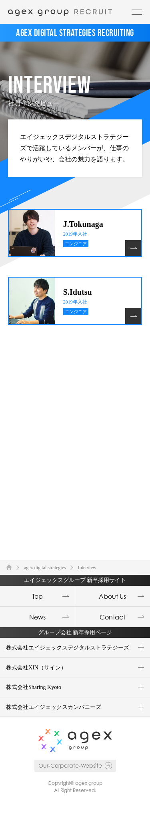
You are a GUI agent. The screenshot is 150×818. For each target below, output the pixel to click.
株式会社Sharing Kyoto (33, 687)
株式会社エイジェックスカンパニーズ (53, 707)
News (37, 617)
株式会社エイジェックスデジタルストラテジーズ (67, 648)
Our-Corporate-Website (70, 765)
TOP (9, 567)
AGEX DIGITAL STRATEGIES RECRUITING (75, 32)
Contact (112, 617)
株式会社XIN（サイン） (36, 668)
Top (37, 596)
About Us (112, 596)
